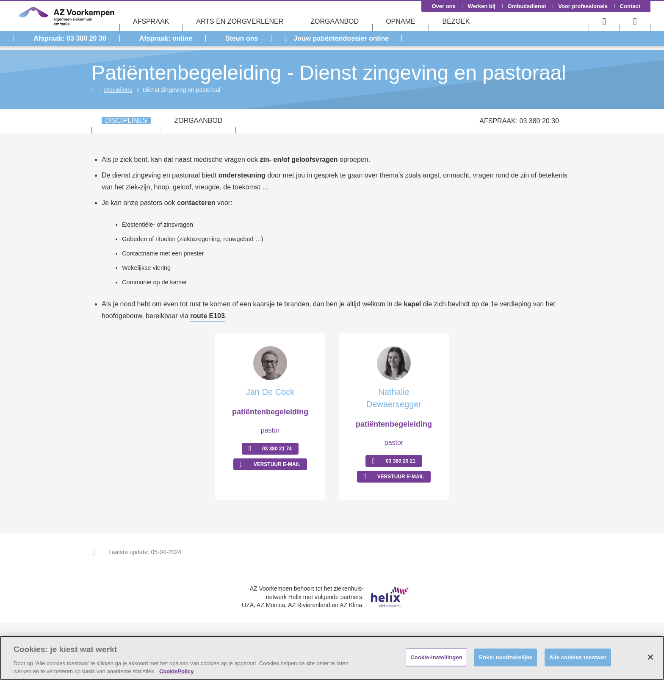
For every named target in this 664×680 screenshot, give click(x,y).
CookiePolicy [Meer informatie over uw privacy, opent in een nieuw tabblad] (176, 671)
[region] (332, 658)
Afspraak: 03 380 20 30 (69, 38)
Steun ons (241, 38)
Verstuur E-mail (277, 464)
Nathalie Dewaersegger (393, 398)
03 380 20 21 (400, 461)
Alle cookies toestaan (578, 657)
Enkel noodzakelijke (505, 657)
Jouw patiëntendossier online (336, 38)
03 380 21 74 (277, 449)
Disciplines (118, 89)
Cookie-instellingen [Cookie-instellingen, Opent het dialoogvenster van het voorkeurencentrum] (436, 657)
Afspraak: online (165, 38)
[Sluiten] (650, 657)
